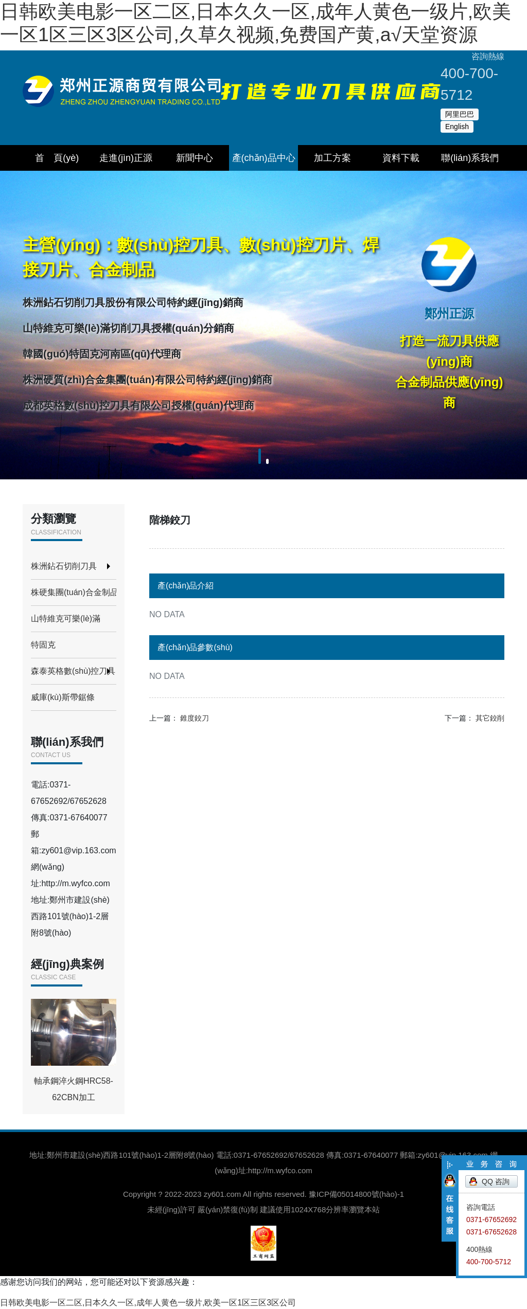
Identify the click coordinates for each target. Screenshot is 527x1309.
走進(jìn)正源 (125, 158)
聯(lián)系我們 (470, 158)
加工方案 (332, 158)
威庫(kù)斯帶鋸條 (63, 697)
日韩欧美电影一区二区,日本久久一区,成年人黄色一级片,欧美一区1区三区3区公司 (148, 1302)
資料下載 (400, 158)
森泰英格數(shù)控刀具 (73, 671)
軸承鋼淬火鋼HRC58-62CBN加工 (73, 1050)
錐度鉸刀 (194, 718)
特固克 (43, 644)
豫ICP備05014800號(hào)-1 (356, 1194)
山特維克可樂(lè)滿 (65, 618)
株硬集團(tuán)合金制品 (73, 592)
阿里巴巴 (459, 114)
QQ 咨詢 (496, 1181)
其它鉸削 (490, 718)
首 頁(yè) (57, 158)
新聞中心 (194, 158)
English (457, 126)
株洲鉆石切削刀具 (64, 566)
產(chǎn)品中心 (263, 158)
